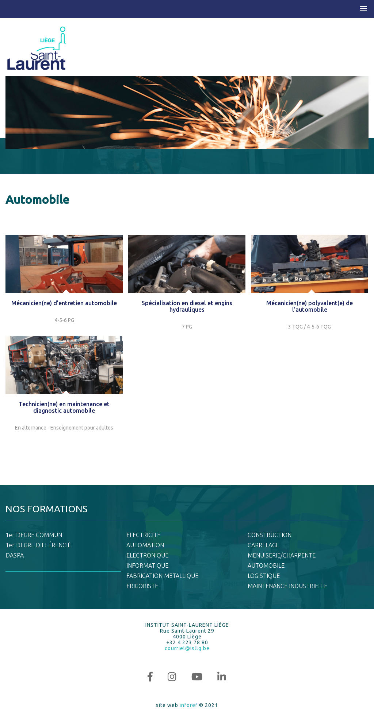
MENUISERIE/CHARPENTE (282, 555)
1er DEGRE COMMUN (33, 535)
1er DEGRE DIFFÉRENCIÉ (38, 545)
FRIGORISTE (142, 586)
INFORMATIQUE (147, 565)
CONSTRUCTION (269, 535)
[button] (363, 9)
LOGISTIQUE (264, 575)
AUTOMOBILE (266, 565)
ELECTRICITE (143, 535)
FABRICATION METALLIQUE (162, 575)
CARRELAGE (263, 545)
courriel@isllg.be (187, 648)
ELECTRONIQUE (147, 555)
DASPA (14, 555)
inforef (189, 705)
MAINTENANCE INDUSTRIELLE (287, 586)
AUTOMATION (145, 545)
